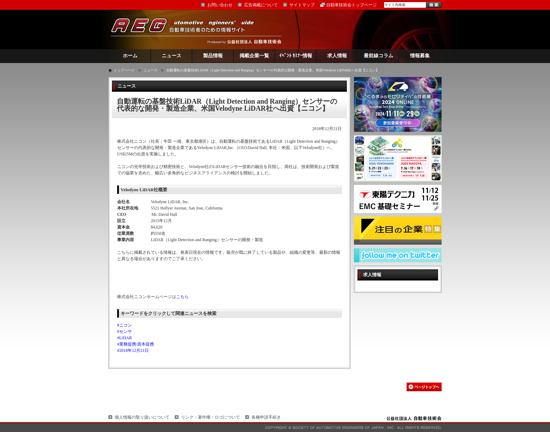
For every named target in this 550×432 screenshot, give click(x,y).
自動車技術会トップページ (351, 4)
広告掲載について (261, 4)
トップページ (124, 70)
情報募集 (420, 55)
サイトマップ (302, 4)
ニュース (171, 55)
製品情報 (213, 55)
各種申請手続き (266, 417)
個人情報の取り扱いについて (142, 417)
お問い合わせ (220, 4)
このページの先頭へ (424, 386)
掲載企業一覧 (254, 55)
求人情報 (337, 55)
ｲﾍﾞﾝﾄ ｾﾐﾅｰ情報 (296, 55)
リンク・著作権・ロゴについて (210, 417)
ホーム (130, 55)
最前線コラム (378, 55)
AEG (187, 29)
